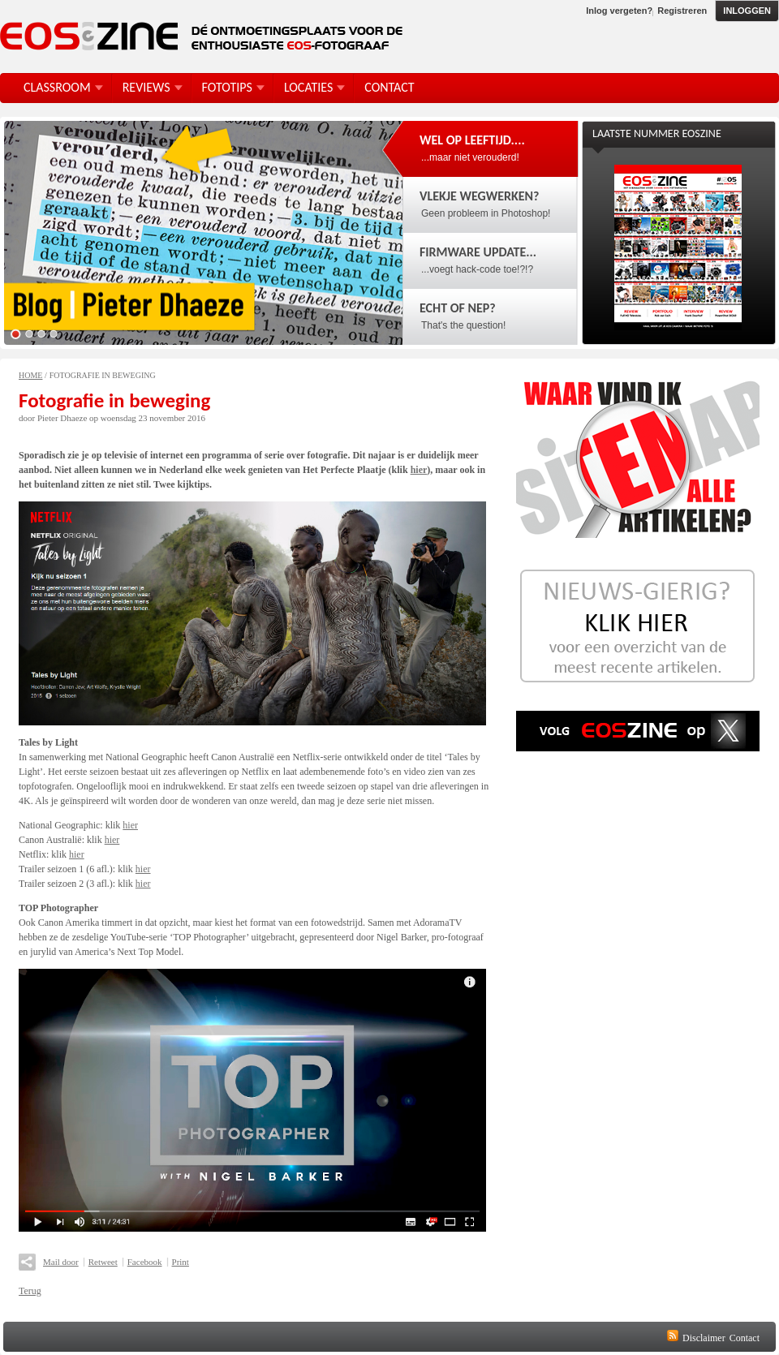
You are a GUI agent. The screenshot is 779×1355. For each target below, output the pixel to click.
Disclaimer (703, 1338)
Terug (30, 1291)
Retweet (103, 1262)
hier (419, 469)
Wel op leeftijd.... (472, 140)
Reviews (146, 87)
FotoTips (227, 87)
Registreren (682, 10)
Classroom (57, 87)
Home (30, 375)
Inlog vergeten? (619, 10)
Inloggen (747, 10)
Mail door (61, 1262)
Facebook (144, 1262)
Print (180, 1262)
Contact (745, 1338)
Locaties (308, 87)
